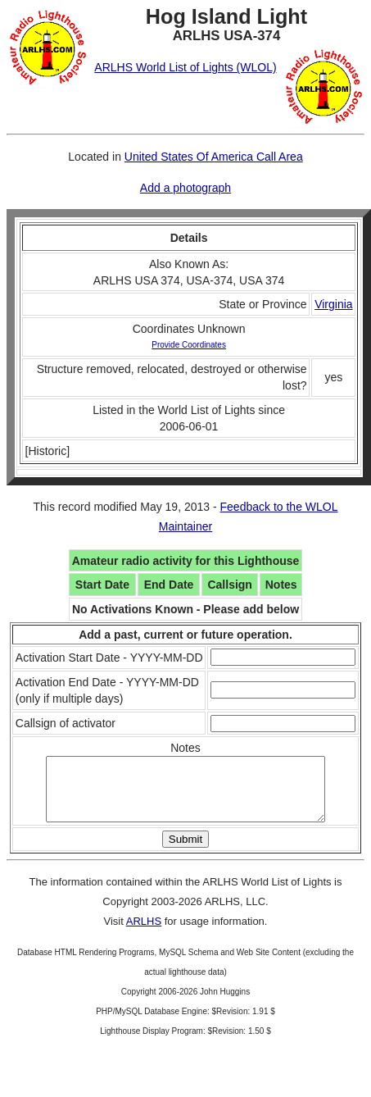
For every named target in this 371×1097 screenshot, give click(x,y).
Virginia (333, 304)
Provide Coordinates (189, 344)
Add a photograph (185, 187)
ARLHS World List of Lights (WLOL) (185, 67)
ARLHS (143, 933)
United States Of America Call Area (213, 156)
